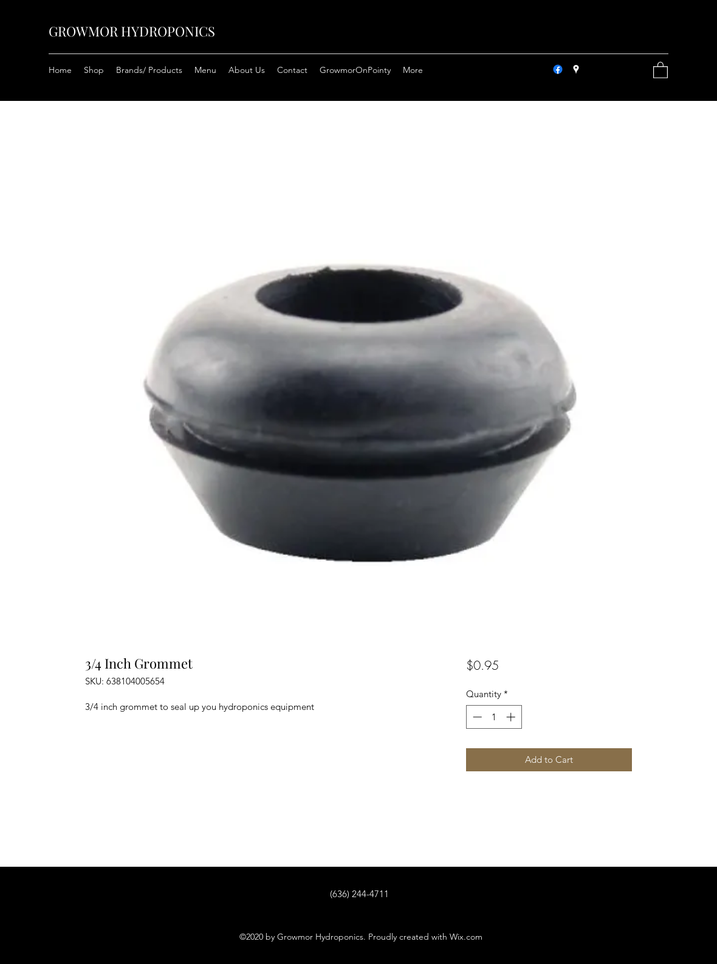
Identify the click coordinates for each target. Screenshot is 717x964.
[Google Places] (576, 69)
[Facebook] (558, 69)
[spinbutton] (494, 717)
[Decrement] (476, 717)
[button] (660, 69)
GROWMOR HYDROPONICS (132, 31)
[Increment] (512, 717)
